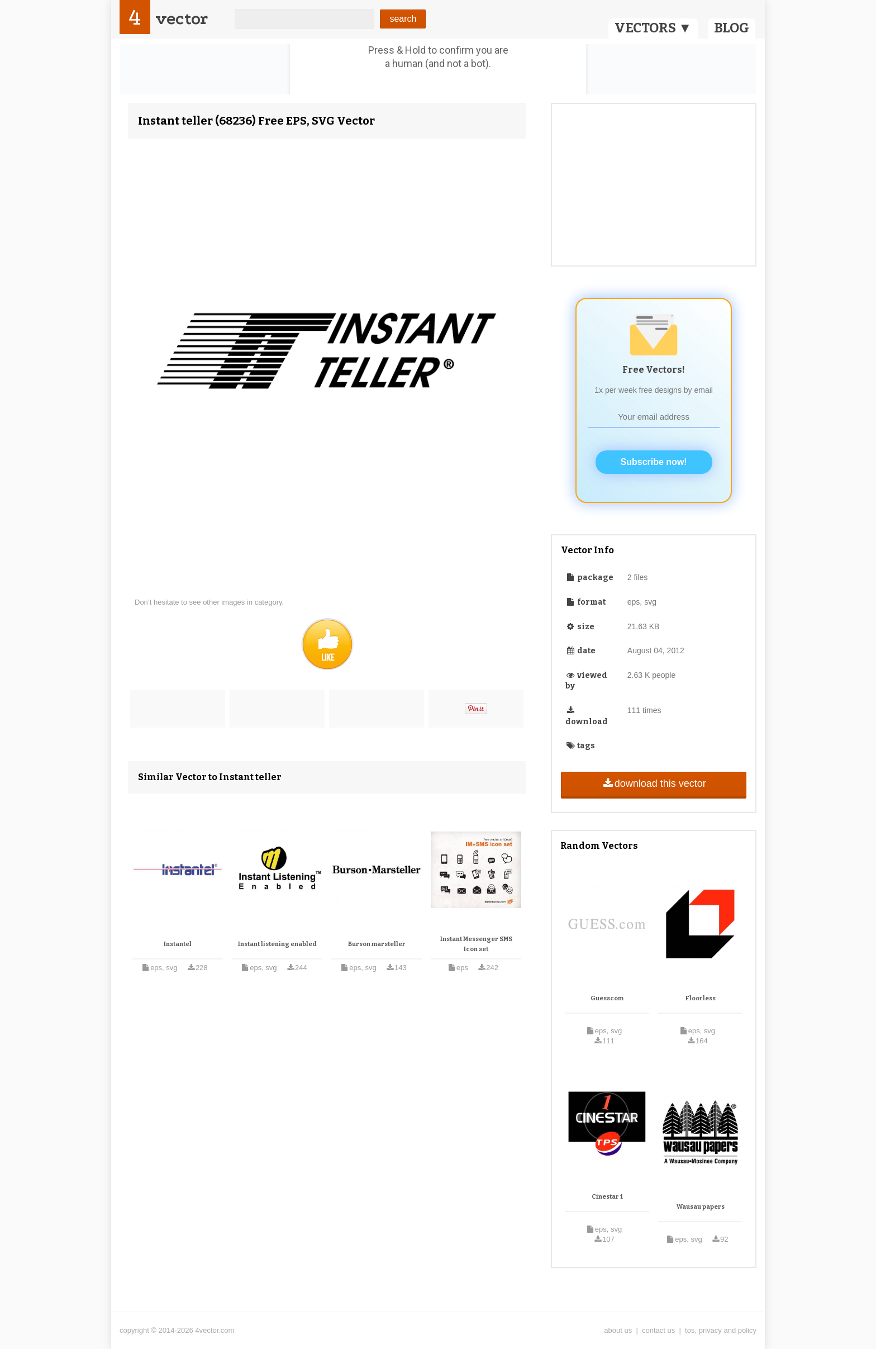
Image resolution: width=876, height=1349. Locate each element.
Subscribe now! (654, 462)
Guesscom (607, 998)
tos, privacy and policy (720, 1330)
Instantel (178, 944)
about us (618, 1330)
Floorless (700, 998)
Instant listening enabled (277, 944)
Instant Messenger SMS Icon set (476, 944)
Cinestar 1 (607, 1196)
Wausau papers (701, 1206)
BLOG (731, 28)
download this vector (653, 783)
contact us (658, 1330)
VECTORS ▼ (653, 28)
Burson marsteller (377, 944)
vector (181, 18)
